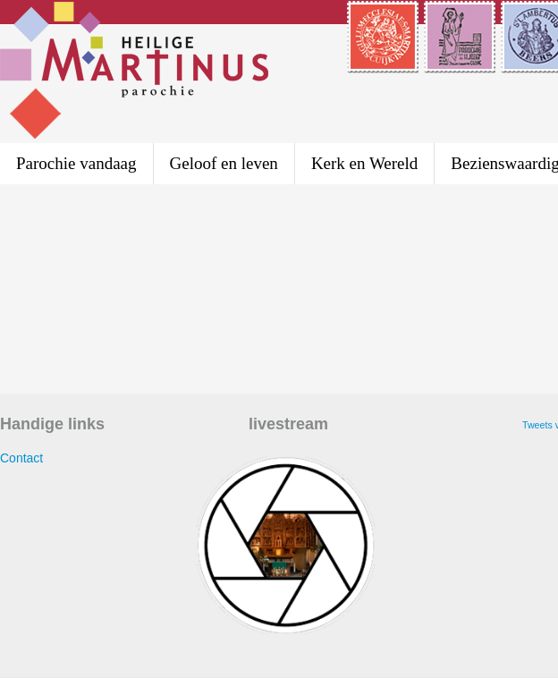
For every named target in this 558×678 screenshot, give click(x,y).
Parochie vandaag (76, 163)
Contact (21, 458)
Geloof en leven (224, 163)
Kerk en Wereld (364, 163)
